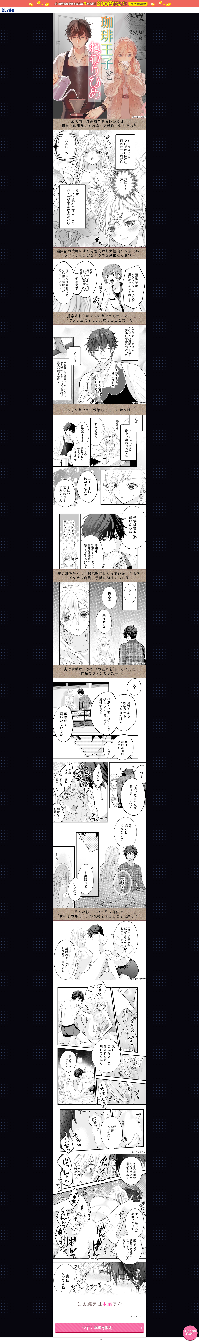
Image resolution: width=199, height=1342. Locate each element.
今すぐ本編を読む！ (99, 1328)
